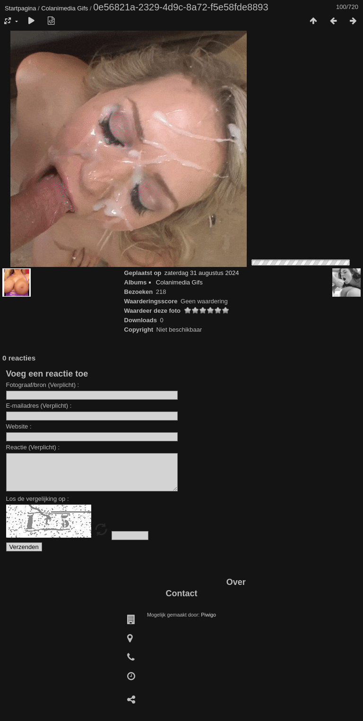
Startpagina (20, 8)
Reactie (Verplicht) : (33, 447)
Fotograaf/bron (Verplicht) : (42, 384)
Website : (19, 426)
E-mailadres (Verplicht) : (39, 405)
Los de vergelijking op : (37, 505)
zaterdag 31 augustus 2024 (201, 272)
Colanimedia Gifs (64, 8)
